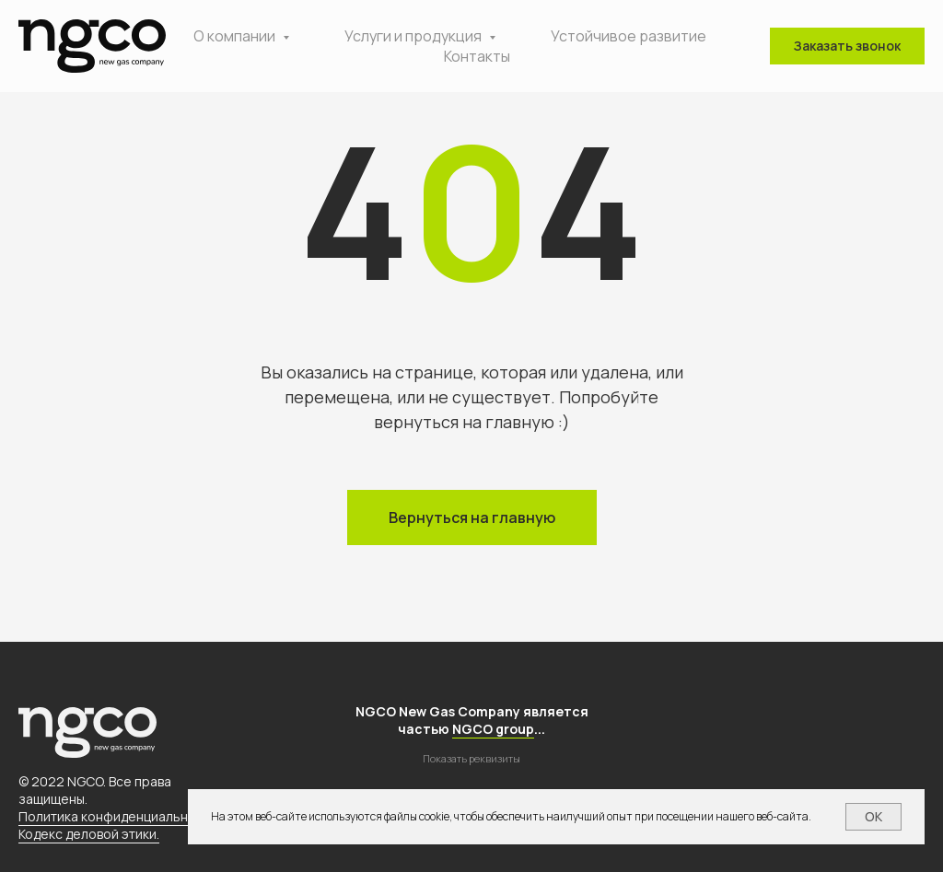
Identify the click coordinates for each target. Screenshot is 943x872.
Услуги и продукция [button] (414, 36)
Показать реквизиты (471, 758)
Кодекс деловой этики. (88, 834)
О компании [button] (235, 36)
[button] (847, 46)
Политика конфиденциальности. (119, 816)
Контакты (477, 56)
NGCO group (493, 729)
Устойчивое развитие (628, 36)
